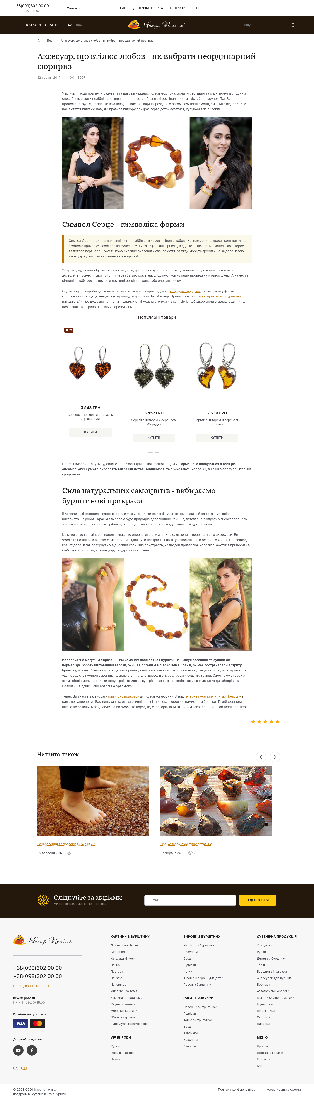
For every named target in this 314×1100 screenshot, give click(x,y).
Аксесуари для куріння (274, 978)
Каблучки (190, 1033)
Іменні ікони (119, 952)
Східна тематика (123, 1004)
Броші (187, 958)
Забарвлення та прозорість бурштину (66, 844)
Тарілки (262, 965)
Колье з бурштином (197, 1020)
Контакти (178, 8)
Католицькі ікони (123, 958)
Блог (196, 8)
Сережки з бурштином (200, 1007)
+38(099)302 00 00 (31, 6)
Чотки (187, 971)
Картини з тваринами (126, 997)
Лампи (115, 1059)
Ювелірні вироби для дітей (203, 978)
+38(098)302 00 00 (37, 976)
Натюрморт (119, 984)
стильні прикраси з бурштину (217, 296)
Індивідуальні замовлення (130, 1024)
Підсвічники (266, 1010)
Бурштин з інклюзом (272, 971)
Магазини (70, 8)
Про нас (119, 8)
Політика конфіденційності (237, 1089)
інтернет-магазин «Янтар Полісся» (213, 696)
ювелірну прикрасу (123, 696)
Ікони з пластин (122, 1052)
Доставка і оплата (148, 8)
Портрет (117, 971)
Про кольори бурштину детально (186, 844)
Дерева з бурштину (271, 958)
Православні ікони (124, 945)
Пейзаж (116, 978)
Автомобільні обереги (273, 991)
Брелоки (263, 984)
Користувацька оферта (283, 1089)
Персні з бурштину (197, 984)
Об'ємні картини (123, 1017)
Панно (115, 965)
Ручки (261, 952)
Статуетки (264, 945)
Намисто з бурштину (198, 945)
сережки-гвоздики (185, 291)
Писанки (263, 1024)
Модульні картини (124, 1010)
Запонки (189, 1046)
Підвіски (189, 965)
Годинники (265, 1004)
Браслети (190, 952)
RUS (79, 25)
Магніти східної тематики (275, 997)
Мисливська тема (124, 991)
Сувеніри (117, 1046)
